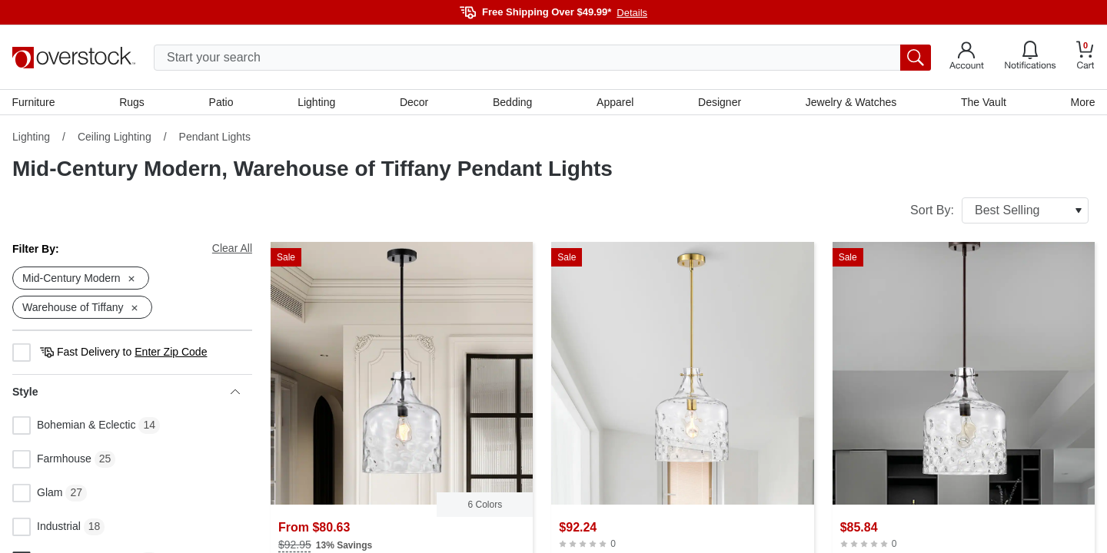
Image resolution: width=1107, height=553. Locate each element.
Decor (414, 102)
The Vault (983, 102)
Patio (221, 102)
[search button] (915, 58)
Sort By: (999, 211)
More (1082, 102)
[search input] (542, 58)
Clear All (232, 249)
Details (632, 12)
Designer (719, 102)
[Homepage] (73, 57)
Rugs (132, 102)
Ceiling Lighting (114, 137)
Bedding (512, 102)
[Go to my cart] (1085, 57)
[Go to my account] (966, 57)
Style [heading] (126, 392)
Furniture (33, 102)
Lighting (316, 102)
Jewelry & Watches (850, 102)
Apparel (615, 102)
